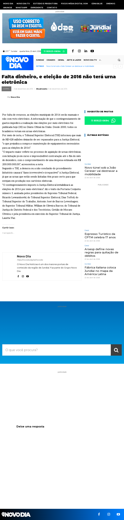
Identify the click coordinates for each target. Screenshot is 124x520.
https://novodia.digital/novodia (30, 260)
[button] (119, 60)
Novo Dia (15, 97)
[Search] (116, 350)
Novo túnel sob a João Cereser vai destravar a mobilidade (70, 66)
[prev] (115, 66)
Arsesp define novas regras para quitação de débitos (101, 252)
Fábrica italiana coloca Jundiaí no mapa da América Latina (100, 271)
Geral (6, 88)
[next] (120, 66)
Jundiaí (88, 164)
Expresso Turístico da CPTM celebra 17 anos (100, 235)
